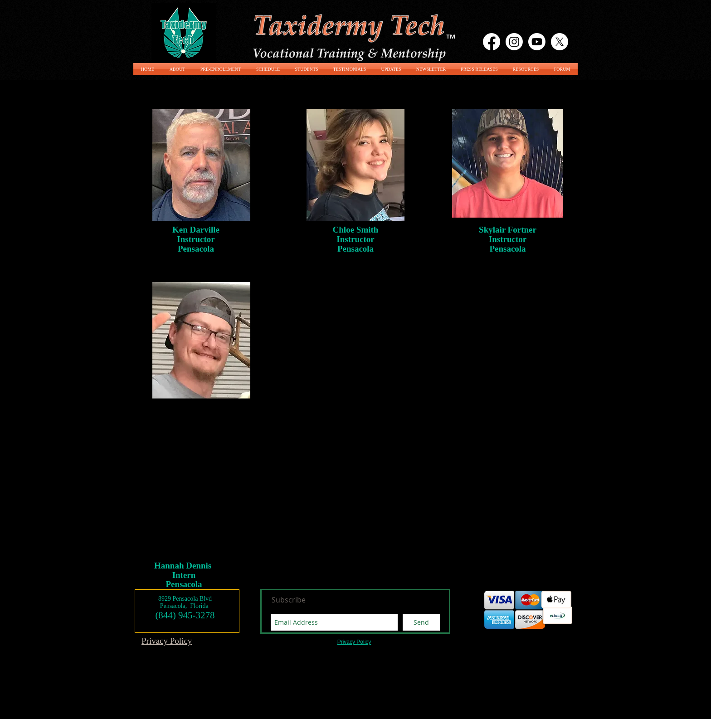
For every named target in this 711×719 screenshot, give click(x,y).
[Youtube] (536, 41)
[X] (559, 41)
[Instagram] (514, 41)
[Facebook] (491, 41)
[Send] (421, 622)
